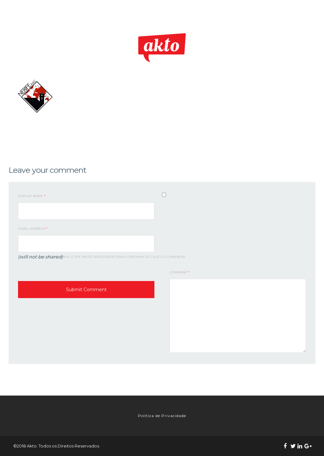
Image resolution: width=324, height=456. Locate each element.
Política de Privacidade (162, 415)
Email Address (32, 229)
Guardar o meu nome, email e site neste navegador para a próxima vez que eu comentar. (102, 257)
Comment (180, 272)
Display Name (32, 196)
